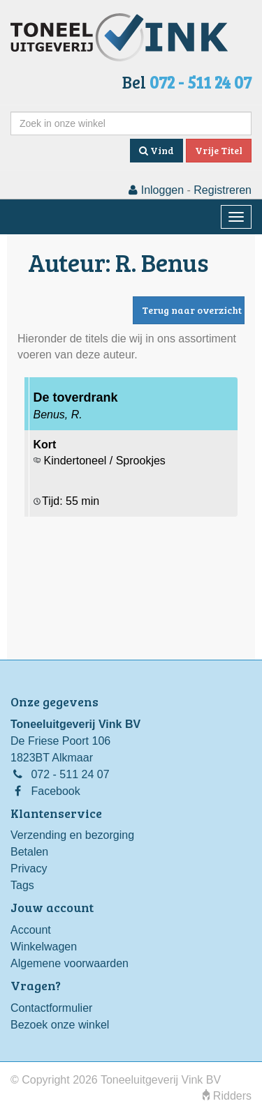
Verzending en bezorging (72, 835)
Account (30, 930)
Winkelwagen (43, 947)
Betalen (29, 852)
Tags (22, 885)
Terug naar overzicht (192, 310)
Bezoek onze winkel (59, 1025)
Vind (156, 150)
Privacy (28, 868)
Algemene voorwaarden (69, 963)
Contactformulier (51, 1008)
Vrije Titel (218, 150)
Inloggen (156, 190)
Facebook (55, 791)
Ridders (227, 1096)
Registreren (223, 190)
